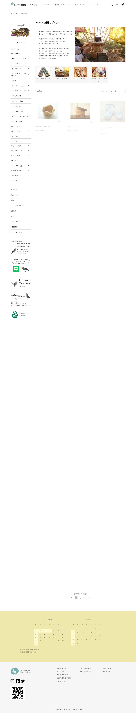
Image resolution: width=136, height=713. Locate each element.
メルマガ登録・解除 (85, 668)
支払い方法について (62, 675)
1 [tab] (17, 42)
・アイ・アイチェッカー (18, 86)
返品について (60, 672)
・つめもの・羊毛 (16, 96)
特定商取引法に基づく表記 (64, 678)
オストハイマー (15, 141)
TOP (12, 14)
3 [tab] (21, 42)
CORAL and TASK (16, 232)
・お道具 (13, 81)
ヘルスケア (14, 180)
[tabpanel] (21, 31)
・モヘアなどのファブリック (19, 58)
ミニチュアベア (15, 222)
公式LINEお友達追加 (85, 672)
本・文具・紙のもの (17, 171)
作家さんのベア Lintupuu (63, 5)
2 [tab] (19, 42)
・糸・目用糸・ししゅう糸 (19, 91)
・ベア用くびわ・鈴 (17, 111)
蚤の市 (13, 200)
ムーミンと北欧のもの (17, 206)
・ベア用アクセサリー (17, 106)
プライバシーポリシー (63, 681)
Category (33, 5)
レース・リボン (15, 126)
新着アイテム (14, 195)
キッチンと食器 (15, 156)
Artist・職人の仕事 (16, 166)
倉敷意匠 (13, 211)
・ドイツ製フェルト (17, 69)
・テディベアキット (16, 64)
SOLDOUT (14, 227)
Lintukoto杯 (94, 5)
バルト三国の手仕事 (21, 14)
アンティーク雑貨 (16, 146)
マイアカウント (106, 668)
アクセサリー (15, 161)
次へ (89, 597)
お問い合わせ (106, 672)
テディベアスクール (81, 5)
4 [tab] (24, 42)
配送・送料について (62, 668)
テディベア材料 (15, 53)
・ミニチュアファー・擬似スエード (19, 75)
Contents (46, 5)
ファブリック (14, 136)
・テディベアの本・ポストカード (20, 116)
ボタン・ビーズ (15, 131)
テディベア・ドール (17, 121)
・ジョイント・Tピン (17, 101)
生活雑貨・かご (15, 176)
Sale (12, 216)
